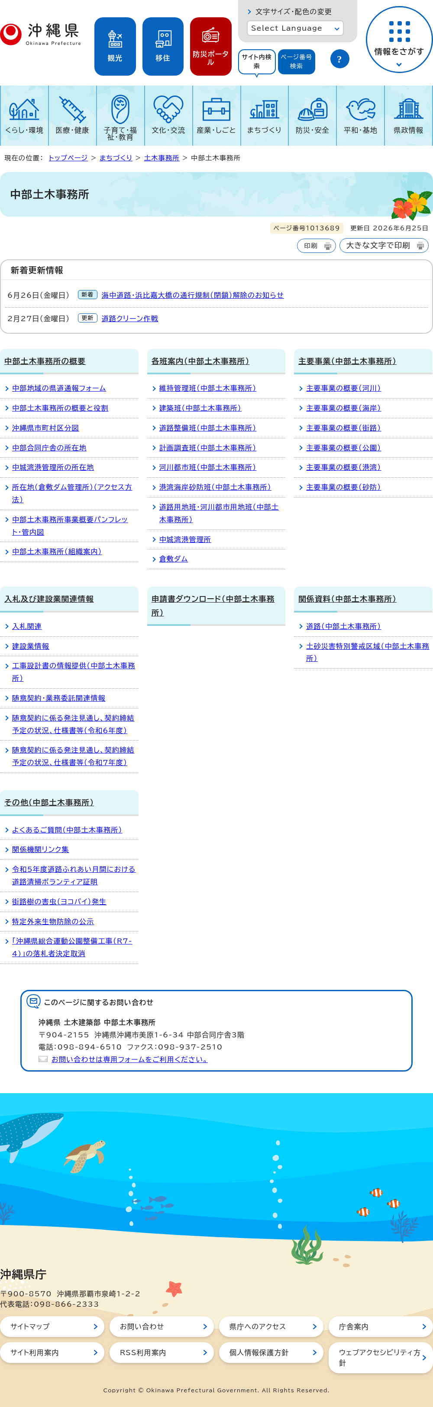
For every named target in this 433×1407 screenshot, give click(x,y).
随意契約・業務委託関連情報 (59, 698)
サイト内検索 (257, 61)
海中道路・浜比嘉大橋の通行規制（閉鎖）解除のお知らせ (193, 295)
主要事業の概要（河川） (343, 388)
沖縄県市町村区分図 (45, 427)
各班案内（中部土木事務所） (201, 361)
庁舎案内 (354, 1326)
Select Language (287, 28)
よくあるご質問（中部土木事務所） (67, 829)
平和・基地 (361, 130)
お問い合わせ (142, 1326)
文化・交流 (168, 130)
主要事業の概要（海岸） (343, 408)
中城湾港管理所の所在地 (53, 467)
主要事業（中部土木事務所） (347, 361)
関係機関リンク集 (40, 849)
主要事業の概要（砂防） (343, 487)
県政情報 (408, 130)
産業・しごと (216, 130)
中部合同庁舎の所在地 (49, 447)
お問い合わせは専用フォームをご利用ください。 (130, 1059)
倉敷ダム (173, 558)
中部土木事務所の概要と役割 (60, 408)
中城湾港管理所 (185, 539)
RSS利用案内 (143, 1352)
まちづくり (264, 130)
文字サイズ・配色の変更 (293, 11)
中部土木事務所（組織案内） (57, 551)
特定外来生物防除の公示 (53, 921)
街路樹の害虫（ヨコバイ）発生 (59, 901)
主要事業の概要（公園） (343, 447)
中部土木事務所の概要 (45, 361)
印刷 (310, 245)
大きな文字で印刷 (378, 245)
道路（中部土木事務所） (343, 626)
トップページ (68, 158)
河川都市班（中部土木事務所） (208, 467)
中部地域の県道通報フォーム (59, 388)
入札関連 (27, 626)
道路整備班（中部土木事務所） (208, 427)
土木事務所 (162, 158)
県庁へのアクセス (257, 1326)
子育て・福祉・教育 (121, 133)
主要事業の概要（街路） (343, 427)
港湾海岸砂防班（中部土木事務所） (215, 487)
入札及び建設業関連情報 (49, 599)
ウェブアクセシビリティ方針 (380, 1357)
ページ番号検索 (297, 61)
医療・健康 (72, 130)
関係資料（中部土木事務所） (347, 599)
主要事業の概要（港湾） (343, 467)
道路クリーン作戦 (130, 318)
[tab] (257, 61)
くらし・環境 (24, 130)
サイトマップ (30, 1326)
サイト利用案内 (34, 1352)
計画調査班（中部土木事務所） (208, 447)
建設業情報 (30, 646)
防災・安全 (313, 130)
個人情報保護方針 (259, 1352)
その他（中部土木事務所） (49, 802)
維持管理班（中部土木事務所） (208, 388)
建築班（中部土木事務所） (200, 408)
